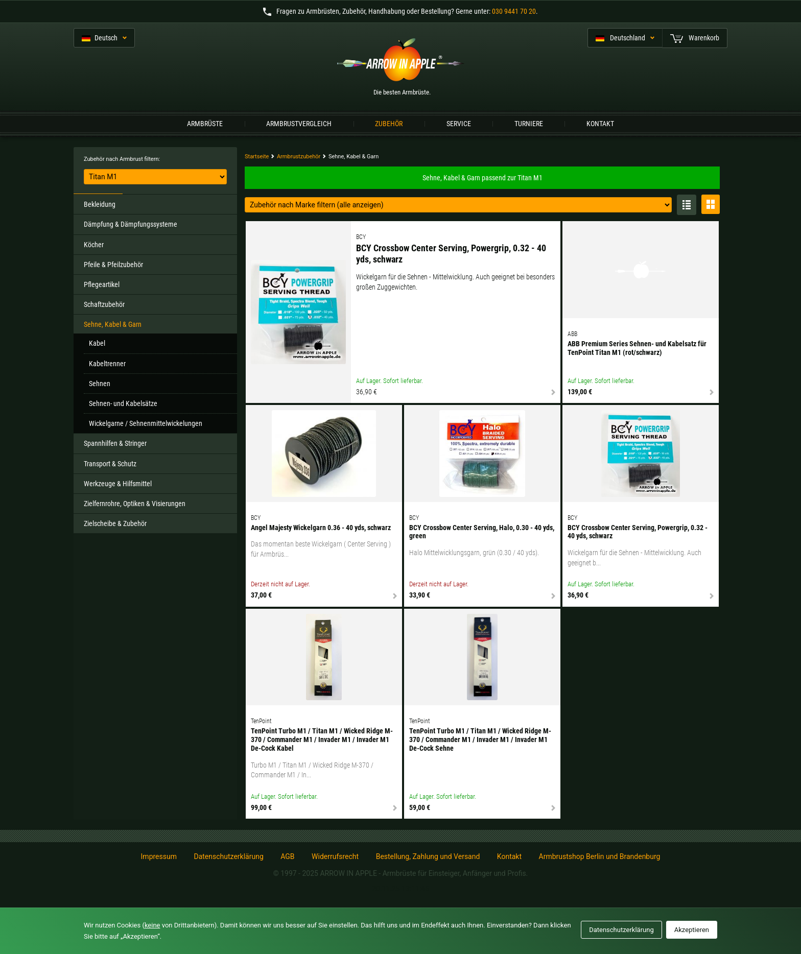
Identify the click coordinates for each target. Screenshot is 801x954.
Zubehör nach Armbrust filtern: (122, 159)
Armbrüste (205, 124)
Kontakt (600, 124)
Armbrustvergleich (299, 124)
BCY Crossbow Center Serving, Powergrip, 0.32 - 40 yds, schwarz (451, 254)
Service (458, 124)
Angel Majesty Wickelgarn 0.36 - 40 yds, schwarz (321, 527)
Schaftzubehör (104, 304)
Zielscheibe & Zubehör (115, 523)
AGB (287, 856)
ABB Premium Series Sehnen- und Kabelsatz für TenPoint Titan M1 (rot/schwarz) (637, 348)
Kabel (97, 343)
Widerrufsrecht (335, 856)
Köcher (94, 245)
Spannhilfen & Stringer (115, 443)
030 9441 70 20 (514, 11)
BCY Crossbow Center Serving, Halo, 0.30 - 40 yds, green (481, 531)
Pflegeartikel (102, 284)
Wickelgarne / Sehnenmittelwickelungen (145, 423)
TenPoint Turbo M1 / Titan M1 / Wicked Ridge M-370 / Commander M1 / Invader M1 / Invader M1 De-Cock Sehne (480, 739)
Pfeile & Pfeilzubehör (113, 264)
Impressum (159, 856)
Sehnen (99, 383)
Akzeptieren (691, 930)
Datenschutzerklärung (228, 856)
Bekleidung (99, 204)
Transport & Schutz (110, 464)
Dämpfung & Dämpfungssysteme (130, 224)
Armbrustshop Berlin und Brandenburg (600, 856)
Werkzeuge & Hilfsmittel (118, 484)
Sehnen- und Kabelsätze (123, 403)
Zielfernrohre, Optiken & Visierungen (134, 503)
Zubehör (389, 124)
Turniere (528, 124)
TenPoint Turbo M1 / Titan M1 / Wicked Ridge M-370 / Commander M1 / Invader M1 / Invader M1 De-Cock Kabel (322, 739)
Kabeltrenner (107, 364)
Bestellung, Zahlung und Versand (428, 856)
